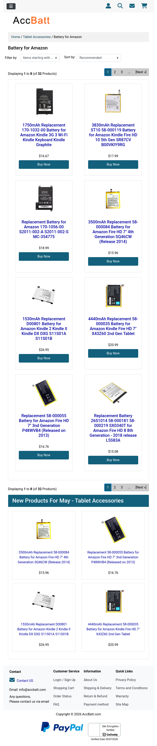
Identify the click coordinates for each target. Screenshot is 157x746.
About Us (90, 680)
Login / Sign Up (64, 680)
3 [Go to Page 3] (122, 72)
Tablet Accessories (37, 37)
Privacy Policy (126, 680)
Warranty (122, 696)
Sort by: (69, 57)
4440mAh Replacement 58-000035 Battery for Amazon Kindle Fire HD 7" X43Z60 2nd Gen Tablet (113, 326)
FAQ (56, 704)
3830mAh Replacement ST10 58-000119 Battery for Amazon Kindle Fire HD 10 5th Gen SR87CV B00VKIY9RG (113, 135)
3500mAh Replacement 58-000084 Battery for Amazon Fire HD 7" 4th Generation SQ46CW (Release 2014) (113, 232)
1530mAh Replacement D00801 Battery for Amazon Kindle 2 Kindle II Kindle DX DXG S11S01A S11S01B (43, 328)
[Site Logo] (31, 20)
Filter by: (11, 58)
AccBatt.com (91, 714)
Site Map (122, 704)
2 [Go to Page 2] (115, 72)
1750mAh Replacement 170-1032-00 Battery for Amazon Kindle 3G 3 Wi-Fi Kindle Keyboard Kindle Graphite (43, 135)
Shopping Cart (63, 688)
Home (15, 37)
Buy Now (43, 164)
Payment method (96, 704)
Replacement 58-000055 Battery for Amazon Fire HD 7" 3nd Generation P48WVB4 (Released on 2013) (44, 425)
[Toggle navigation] (11, 6)
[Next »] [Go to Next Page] (141, 72)
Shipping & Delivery (97, 688)
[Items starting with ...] (39, 58)
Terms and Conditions (132, 688)
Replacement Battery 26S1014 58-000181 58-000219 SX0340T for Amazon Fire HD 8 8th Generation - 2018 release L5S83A (113, 428)
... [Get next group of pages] (129, 72)
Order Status (62, 696)
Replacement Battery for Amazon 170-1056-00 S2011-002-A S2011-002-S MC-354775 (43, 229)
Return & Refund (95, 696)
